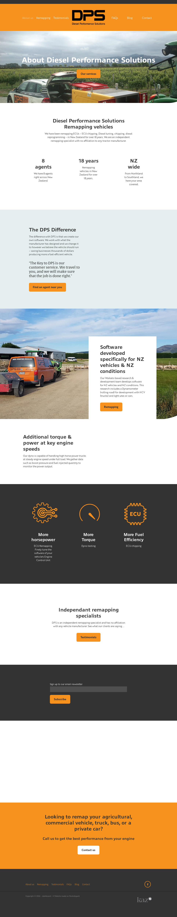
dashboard (46, 896)
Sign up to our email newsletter (66, 684)
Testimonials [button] (88, 637)
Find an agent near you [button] (47, 287)
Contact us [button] (88, 850)
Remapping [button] (111, 407)
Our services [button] (88, 74)
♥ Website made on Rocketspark (66, 896)
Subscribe (60, 699)
